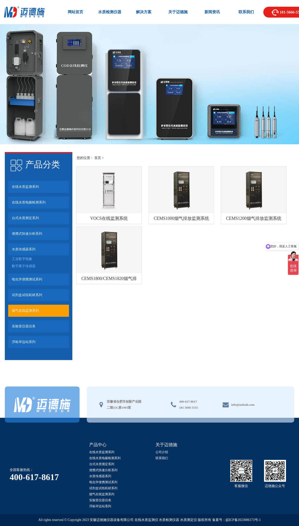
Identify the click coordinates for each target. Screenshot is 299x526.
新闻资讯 (212, 12)
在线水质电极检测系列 (29, 202)
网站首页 (75, 12)
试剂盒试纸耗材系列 (27, 295)
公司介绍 (162, 452)
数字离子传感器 (23, 266)
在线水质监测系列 (25, 187)
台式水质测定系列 (25, 218)
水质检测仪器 (109, 12)
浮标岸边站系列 (23, 342)
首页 (97, 158)
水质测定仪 (188, 520)
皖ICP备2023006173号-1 (243, 520)
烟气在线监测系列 (25, 310)
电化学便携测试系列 (27, 279)
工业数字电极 (22, 259)
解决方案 (143, 12)
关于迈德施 (178, 12)
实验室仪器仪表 (23, 326)
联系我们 (246, 12)
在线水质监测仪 (146, 520)
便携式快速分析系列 (27, 233)
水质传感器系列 (23, 249)
